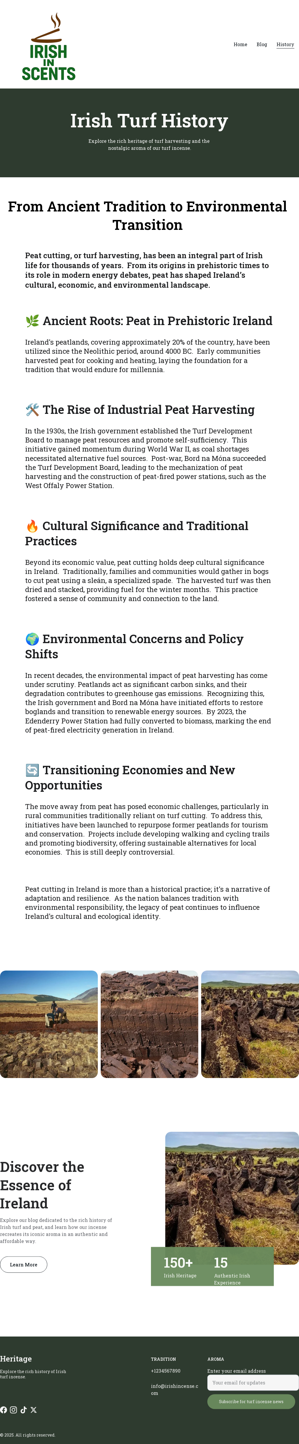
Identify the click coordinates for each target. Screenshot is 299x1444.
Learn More (23, 1267)
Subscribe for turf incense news (251, 1408)
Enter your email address (236, 1377)
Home (240, 44)
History (285, 44)
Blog (262, 44)
